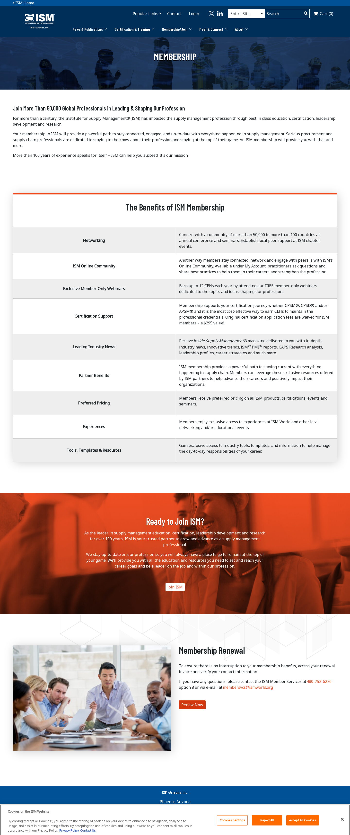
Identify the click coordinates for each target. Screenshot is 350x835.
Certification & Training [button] (134, 29)
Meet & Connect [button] (213, 29)
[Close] (342, 821)
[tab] (90, 29)
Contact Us (88, 832)
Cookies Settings (232, 821)
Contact (174, 13)
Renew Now (192, 704)
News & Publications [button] (90, 29)
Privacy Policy (69, 832)
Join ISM (175, 587)
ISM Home (23, 3)
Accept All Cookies (302, 821)
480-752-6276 (319, 681)
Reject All (267, 821)
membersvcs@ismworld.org (248, 687)
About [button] (241, 29)
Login (194, 13)
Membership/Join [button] (177, 29)
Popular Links (145, 13)
